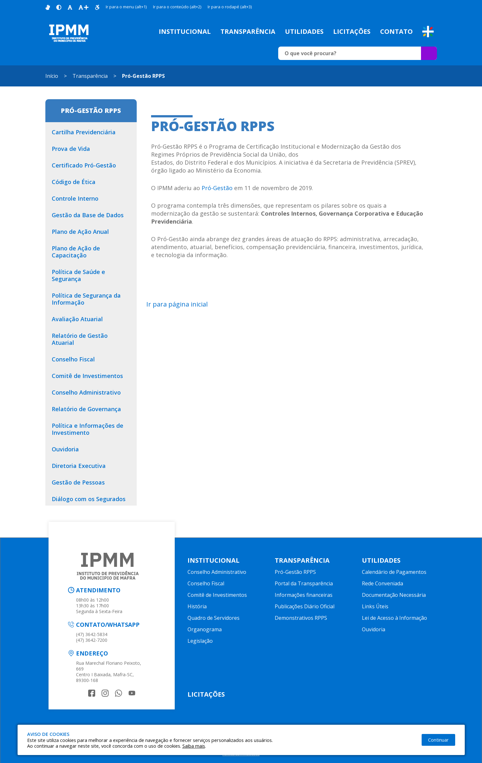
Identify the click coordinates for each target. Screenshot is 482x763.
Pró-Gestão (217, 188)
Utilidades (304, 31)
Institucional (185, 31)
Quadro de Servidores (213, 617)
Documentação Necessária (394, 594)
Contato (396, 31)
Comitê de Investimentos (217, 594)
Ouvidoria (373, 629)
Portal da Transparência (304, 583)
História (197, 606)
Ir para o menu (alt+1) (126, 7)
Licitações (352, 31)
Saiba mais (193, 746)
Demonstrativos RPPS (301, 617)
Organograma (204, 629)
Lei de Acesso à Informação (394, 617)
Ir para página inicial (177, 304)
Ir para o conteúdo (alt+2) (177, 7)
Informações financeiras (304, 594)
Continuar (438, 740)
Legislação (200, 640)
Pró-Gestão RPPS (143, 75)
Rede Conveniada (382, 583)
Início (51, 75)
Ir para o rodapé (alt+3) (230, 7)
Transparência (247, 31)
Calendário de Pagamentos (394, 571)
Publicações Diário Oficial (304, 606)
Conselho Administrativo (216, 571)
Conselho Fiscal (205, 583)
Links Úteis (375, 606)
